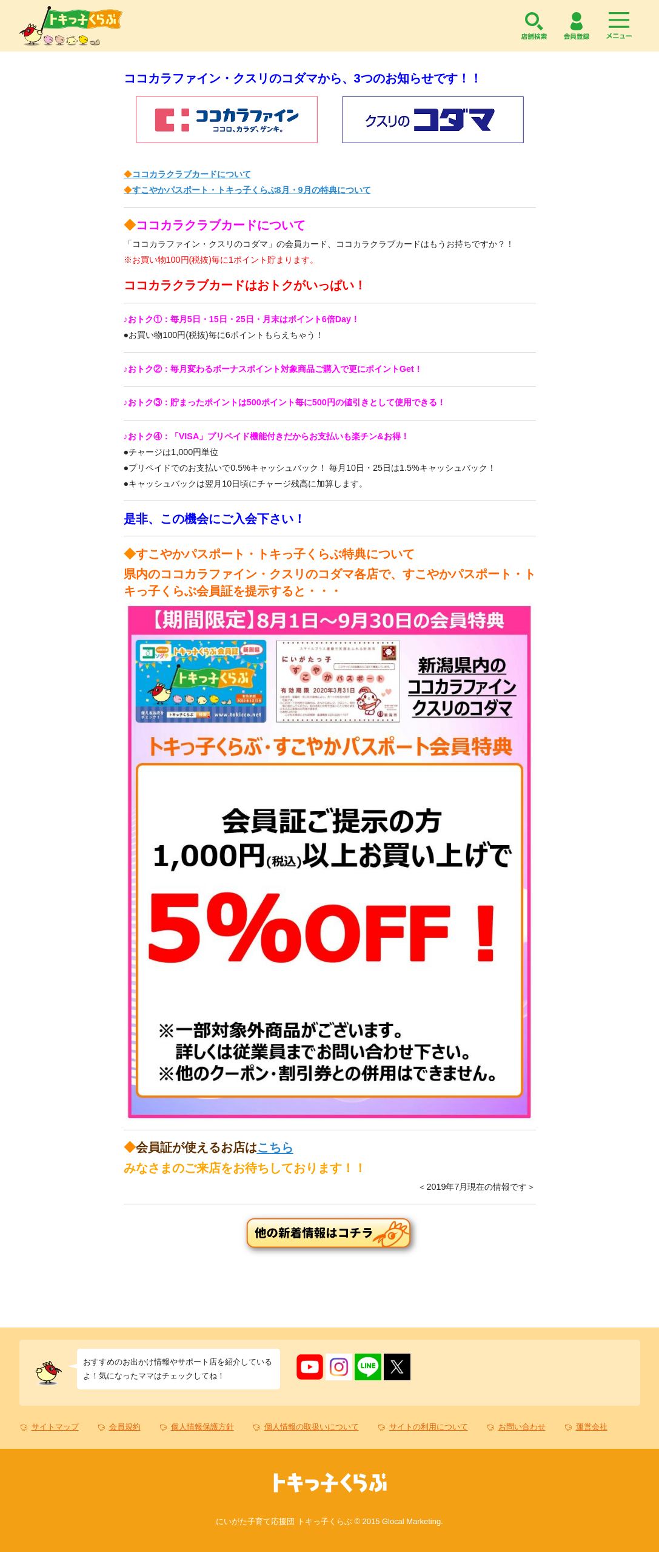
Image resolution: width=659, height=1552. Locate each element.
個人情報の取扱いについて (311, 1426)
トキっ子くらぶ (70, 26)
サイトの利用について (428, 1426)
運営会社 (591, 1426)
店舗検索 (534, 26)
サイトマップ (55, 1426)
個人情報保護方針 (202, 1426)
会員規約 (125, 1426)
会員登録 (576, 26)
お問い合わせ (522, 1426)
